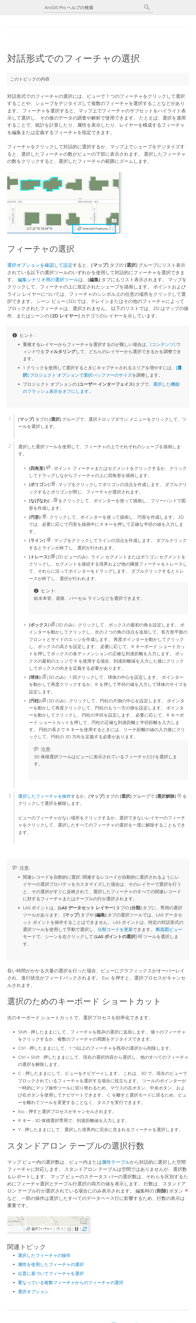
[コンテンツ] (162, 344)
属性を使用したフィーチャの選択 (51, 1264)
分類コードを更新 (115, 929)
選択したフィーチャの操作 (44, 1255)
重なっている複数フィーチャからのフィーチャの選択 (70, 1282)
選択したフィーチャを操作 (44, 796)
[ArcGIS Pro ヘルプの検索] (92, 7)
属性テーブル (116, 1162)
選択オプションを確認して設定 (40, 265)
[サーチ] (147, 7)
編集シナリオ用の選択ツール (48, 279)
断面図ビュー (169, 929)
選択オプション (33, 1291)
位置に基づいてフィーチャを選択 (51, 1273)
